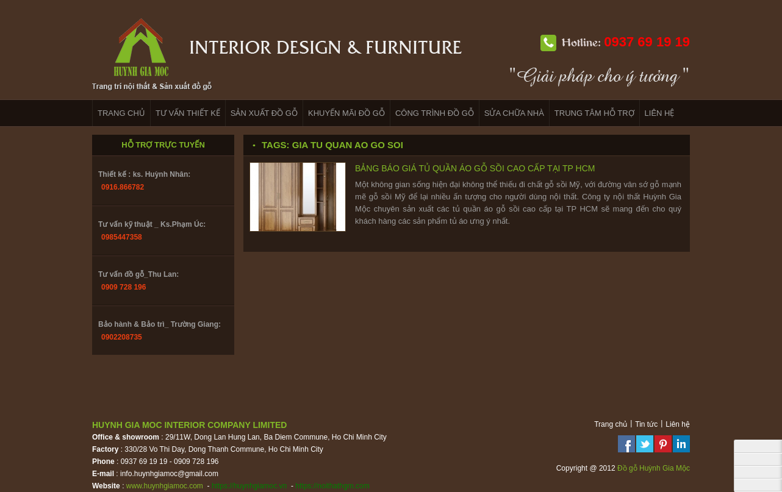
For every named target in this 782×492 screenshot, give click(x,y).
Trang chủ (610, 424)
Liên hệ (677, 424)
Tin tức (646, 424)
